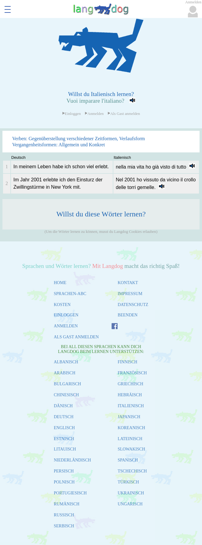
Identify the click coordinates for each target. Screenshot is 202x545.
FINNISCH (127, 362)
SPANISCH (128, 460)
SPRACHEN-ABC (70, 293)
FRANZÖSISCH (132, 373)
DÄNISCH (63, 406)
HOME (60, 282)
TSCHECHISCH (132, 471)
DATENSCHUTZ (133, 304)
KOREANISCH (131, 428)
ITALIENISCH (131, 406)
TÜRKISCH (128, 482)
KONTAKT (128, 282)
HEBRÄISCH (130, 395)
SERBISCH (64, 526)
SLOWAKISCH (131, 449)
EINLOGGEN (66, 315)
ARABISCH (65, 373)
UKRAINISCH (131, 493)
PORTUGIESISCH (70, 493)
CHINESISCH (66, 395)
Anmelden (94, 114)
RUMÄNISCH (67, 504)
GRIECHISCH (130, 384)
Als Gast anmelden (124, 114)
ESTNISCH (64, 438)
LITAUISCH (65, 449)
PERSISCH (64, 471)
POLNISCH (64, 482)
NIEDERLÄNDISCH (72, 460)
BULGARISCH (67, 384)
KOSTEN (62, 304)
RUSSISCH (64, 515)
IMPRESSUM (130, 293)
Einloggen (71, 114)
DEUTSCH (64, 417)
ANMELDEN (66, 326)
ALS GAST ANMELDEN (76, 337)
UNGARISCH (130, 504)
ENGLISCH (64, 428)
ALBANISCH (66, 362)
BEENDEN (127, 315)
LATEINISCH (130, 438)
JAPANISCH (129, 417)
